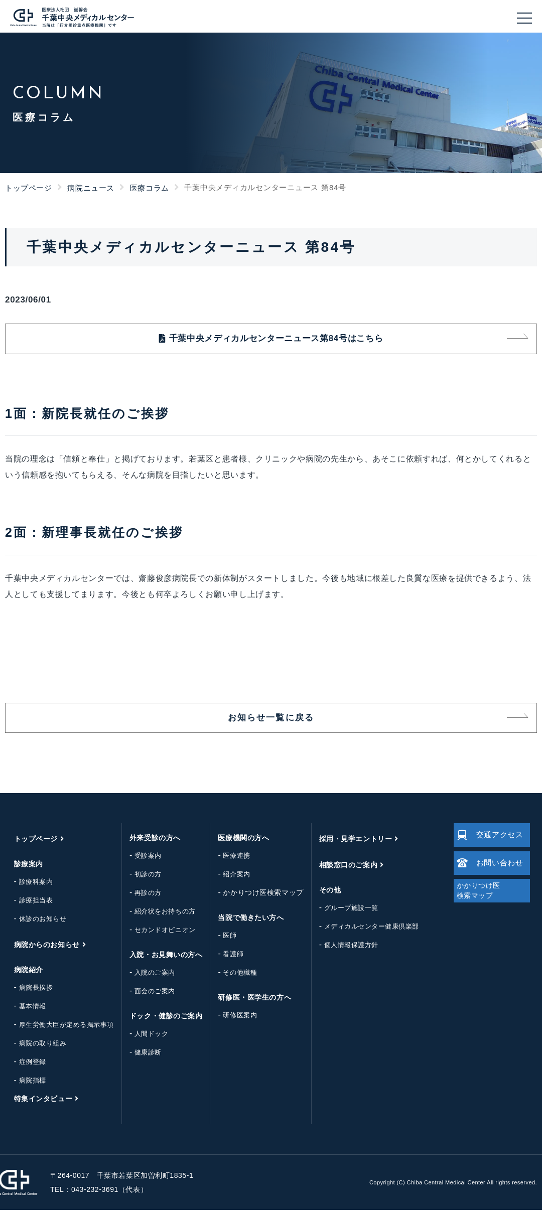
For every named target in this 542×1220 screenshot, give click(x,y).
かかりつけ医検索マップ (255, 902)
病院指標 (24, 1090)
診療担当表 (28, 910)
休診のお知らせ (35, 929)
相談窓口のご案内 (340, 875)
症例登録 (24, 1072)
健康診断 (140, 1062)
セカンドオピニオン (157, 940)
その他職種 (232, 982)
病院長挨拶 (28, 997)
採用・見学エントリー (347, 849)
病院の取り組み (35, 1053)
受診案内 (140, 865)
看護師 (225, 964)
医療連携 (228, 865)
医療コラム (149, 188)
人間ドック (143, 1043)
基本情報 (24, 1016)
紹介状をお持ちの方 (157, 921)
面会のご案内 (146, 1001)
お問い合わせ (487, 878)
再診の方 (140, 902)
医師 (222, 945)
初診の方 (140, 884)
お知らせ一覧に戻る (270, 725)
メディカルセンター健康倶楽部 (363, 936)
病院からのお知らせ (39, 955)
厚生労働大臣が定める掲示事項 (58, 1034)
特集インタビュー (35, 1109)
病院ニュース (90, 188)
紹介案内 (228, 884)
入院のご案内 (146, 982)
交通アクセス (487, 845)
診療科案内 (28, 891)
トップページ (28, 188)
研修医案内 (232, 1025)
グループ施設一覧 (343, 918)
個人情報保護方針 (343, 955)
